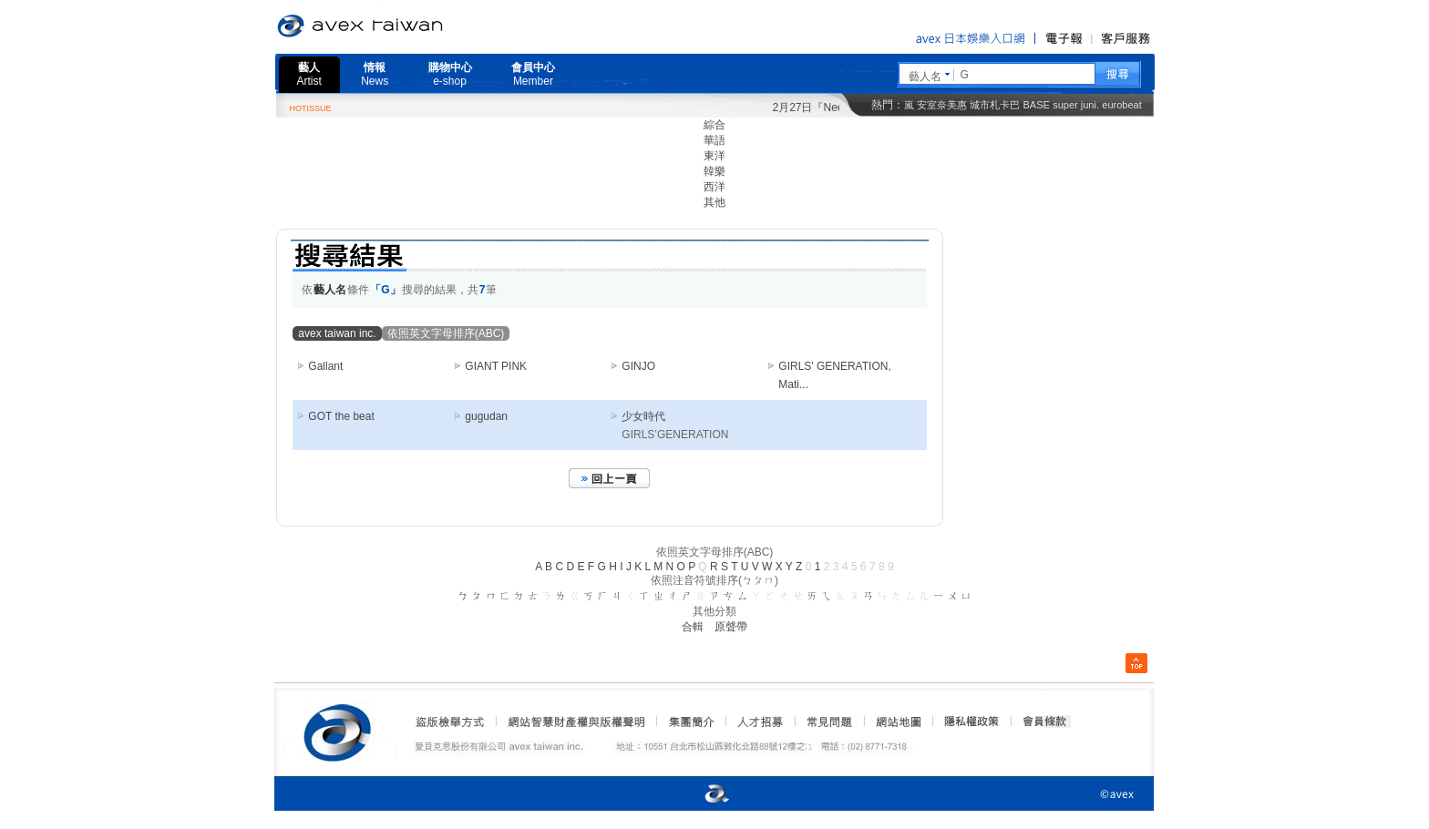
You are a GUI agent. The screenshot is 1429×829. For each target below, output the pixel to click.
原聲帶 (730, 626)
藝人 (309, 74)
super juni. (1076, 104)
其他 (714, 202)
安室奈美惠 (942, 104)
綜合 (714, 124)
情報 (374, 74)
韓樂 (714, 171)
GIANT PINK (496, 366)
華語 (714, 140)
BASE (1036, 104)
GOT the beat (341, 416)
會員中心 (533, 74)
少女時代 (643, 416)
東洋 (714, 155)
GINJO (638, 366)
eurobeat (1121, 104)
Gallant (325, 366)
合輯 (693, 626)
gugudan (486, 416)
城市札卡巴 (995, 104)
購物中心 (450, 74)
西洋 (714, 186)
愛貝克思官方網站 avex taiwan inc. (411, 26)
